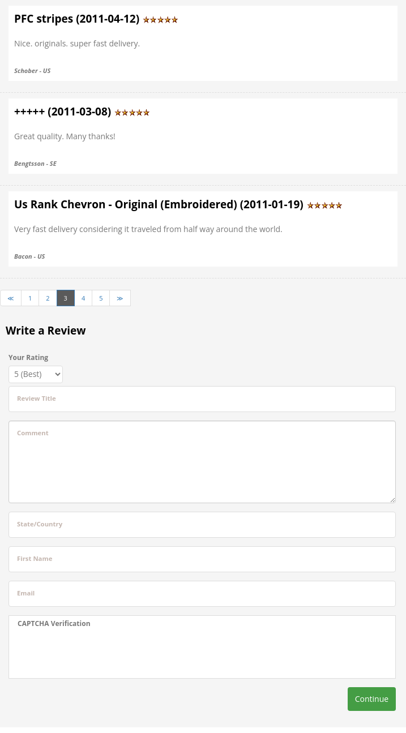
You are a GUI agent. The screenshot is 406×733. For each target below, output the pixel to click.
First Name (34, 558)
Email (26, 593)
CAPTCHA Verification (54, 623)
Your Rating (28, 357)
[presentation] (88, 653)
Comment (33, 432)
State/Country (39, 524)
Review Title (36, 398)
